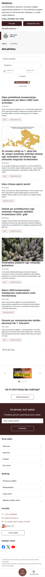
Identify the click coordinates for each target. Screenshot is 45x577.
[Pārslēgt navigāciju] (22, 572)
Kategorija (7, 65)
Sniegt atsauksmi (22, 397)
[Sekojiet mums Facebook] (3, 547)
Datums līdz (30, 70)
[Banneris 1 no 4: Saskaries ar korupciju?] (22, 373)
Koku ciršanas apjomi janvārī (16, 184)
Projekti (6, 459)
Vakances (6, 446)
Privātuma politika (9, 481)
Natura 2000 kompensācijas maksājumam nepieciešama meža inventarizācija (18, 293)
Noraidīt (12, 23)
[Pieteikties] (22, 428)
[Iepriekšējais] (5, 373)
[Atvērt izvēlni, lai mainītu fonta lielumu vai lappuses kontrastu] (34, 573)
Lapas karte (7, 494)
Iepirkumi (6, 453)
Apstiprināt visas (33, 23)
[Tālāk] (40, 373)
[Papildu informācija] (13, 526)
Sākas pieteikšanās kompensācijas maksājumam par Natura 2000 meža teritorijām (20, 100)
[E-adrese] (6, 526)
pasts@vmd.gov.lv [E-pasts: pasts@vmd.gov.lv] (11, 518)
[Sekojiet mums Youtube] (13, 546)
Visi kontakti (13, 533)
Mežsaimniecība (15, 119)
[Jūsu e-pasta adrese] (22, 420)
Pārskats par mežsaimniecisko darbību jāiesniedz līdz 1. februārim (21, 322)
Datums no (10, 70)
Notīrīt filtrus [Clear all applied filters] (23, 86)
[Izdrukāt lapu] (22, 350)
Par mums (7, 465)
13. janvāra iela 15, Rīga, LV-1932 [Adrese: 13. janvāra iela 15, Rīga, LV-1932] (17, 522)
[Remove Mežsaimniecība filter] (28, 82)
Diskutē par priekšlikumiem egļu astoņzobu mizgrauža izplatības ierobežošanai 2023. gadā (18, 211)
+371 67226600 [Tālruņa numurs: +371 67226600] (11, 514)
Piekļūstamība (8, 487)
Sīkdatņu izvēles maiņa (11, 500)
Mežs (5, 119)
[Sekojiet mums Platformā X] (8, 547)
